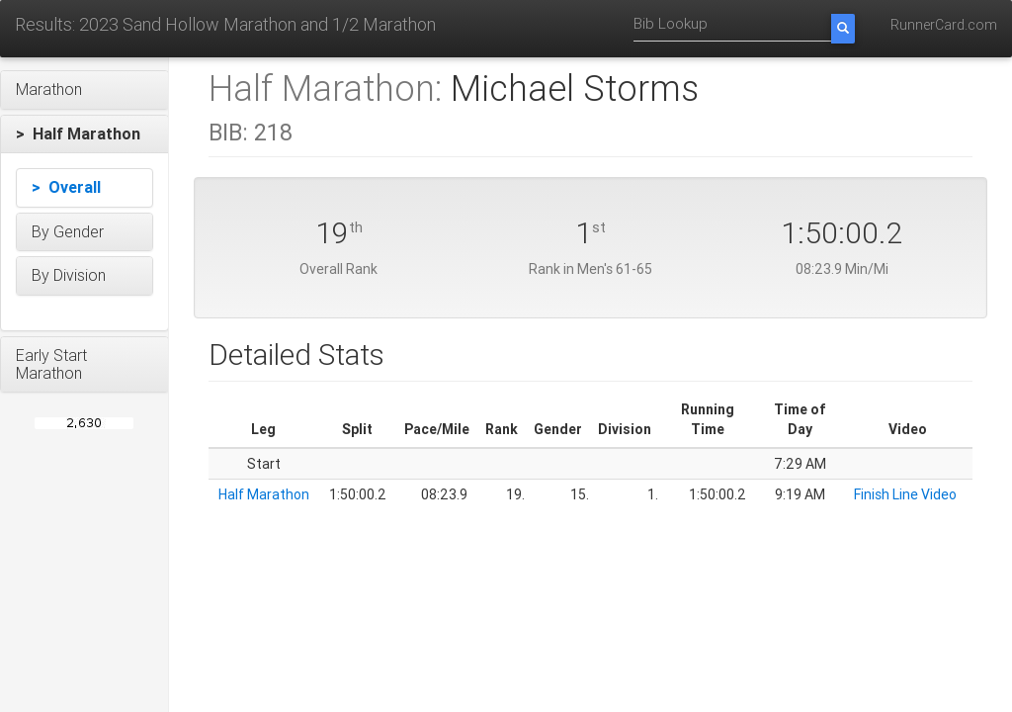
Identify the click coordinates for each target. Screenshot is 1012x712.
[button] (84, 90)
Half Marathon (263, 494)
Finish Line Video (905, 494)
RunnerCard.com (943, 25)
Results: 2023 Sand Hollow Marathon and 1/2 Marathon (225, 24)
